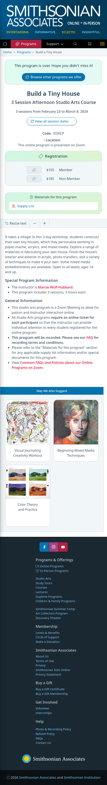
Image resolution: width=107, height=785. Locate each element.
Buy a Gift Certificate (50, 689)
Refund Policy (45, 734)
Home (7, 52)
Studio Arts (43, 578)
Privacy (41, 665)
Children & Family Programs (55, 601)
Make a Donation (48, 642)
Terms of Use (45, 661)
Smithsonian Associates (37, 777)
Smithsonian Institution (82, 777)
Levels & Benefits (48, 633)
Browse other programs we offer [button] (53, 77)
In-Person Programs (52, 571)
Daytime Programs (49, 597)
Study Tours (44, 583)
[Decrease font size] (34, 223)
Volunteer (42, 708)
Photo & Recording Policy (53, 729)
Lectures (41, 592)
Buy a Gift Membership (52, 694)
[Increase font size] (44, 223)
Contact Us (43, 743)
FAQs (39, 738)
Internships (44, 713)
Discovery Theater (48, 618)
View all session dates (50, 121)
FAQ (89, 337)
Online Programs (50, 566)
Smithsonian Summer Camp (55, 609)
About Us (42, 656)
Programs (25, 43)
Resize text (15, 223)
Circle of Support (47, 637)
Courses (41, 587)
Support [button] (53, 44)
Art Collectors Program (52, 613)
